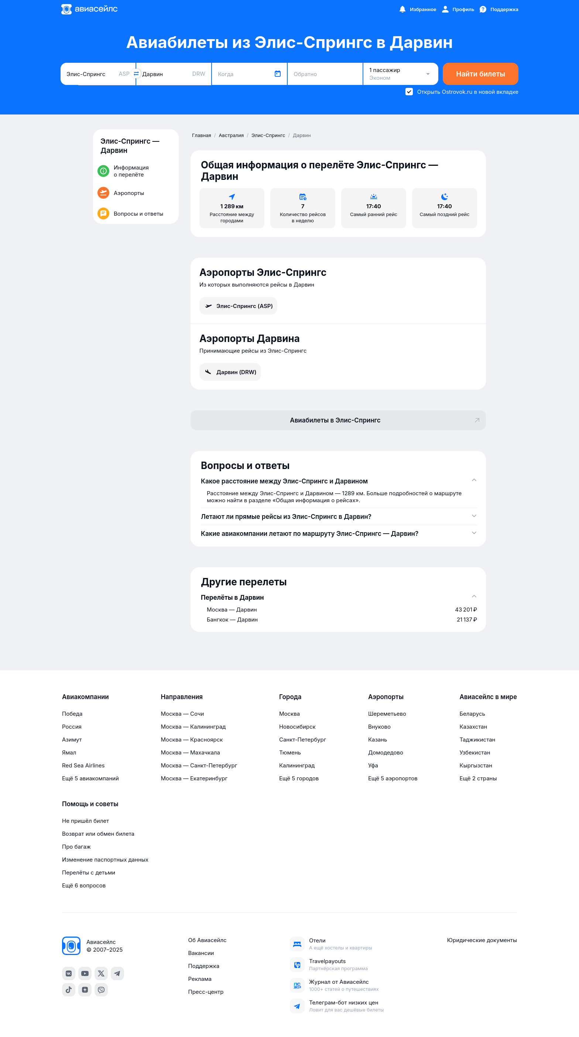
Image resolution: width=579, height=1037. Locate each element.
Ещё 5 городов (299, 778)
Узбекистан (474, 752)
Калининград (297, 765)
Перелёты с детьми (88, 872)
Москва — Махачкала (190, 752)
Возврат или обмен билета (98, 833)
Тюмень (290, 752)
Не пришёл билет (85, 820)
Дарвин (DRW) (230, 371)
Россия (72, 726)
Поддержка (203, 965)
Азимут (72, 739)
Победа (72, 713)
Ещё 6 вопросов (84, 885)
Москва (289, 713)
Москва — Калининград (193, 726)
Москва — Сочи (182, 713)
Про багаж (76, 846)
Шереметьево (387, 713)
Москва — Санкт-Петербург (199, 765)
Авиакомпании (85, 697)
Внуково (379, 726)
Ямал (69, 752)
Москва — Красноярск (192, 739)
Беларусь (472, 713)
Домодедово (385, 752)
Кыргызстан (475, 765)
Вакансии (201, 952)
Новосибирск (297, 726)
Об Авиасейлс (207, 940)
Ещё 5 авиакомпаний (90, 778)
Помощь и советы (90, 804)
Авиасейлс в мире (488, 697)
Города (290, 697)
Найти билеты (480, 74)
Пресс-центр (205, 991)
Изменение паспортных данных (105, 859)
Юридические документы (482, 940)
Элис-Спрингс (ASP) (238, 305)
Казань (377, 739)
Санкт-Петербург (302, 739)
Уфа (373, 765)
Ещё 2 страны (478, 778)
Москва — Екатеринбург (194, 778)
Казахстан (473, 726)
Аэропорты (386, 697)
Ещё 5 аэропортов (393, 778)
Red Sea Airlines (83, 765)
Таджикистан (477, 739)
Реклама (199, 978)
